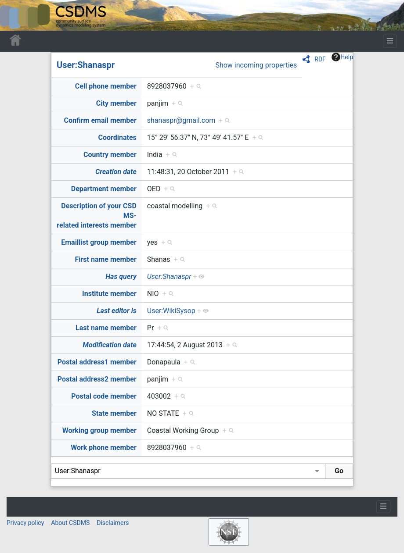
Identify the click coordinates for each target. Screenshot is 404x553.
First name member (105, 259)
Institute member (109, 293)
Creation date (116, 172)
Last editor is (117, 311)
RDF (320, 59)
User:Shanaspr (86, 65)
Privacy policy (25, 522)
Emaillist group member (99, 242)
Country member (110, 154)
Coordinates (117, 137)
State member (114, 413)
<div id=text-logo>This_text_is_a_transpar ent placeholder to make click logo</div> (14, 15)
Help (342, 57)
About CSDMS (70, 522)
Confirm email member (100, 120)
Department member (104, 189)
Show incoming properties (256, 65)
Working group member (99, 430)
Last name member (106, 328)
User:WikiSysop (171, 311)
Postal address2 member (97, 379)
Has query (121, 276)
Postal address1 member (97, 362)
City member (116, 103)
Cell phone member (106, 86)
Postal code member (104, 396)
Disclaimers (113, 522)
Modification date (109, 345)
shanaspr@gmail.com (181, 120)
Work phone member (104, 447)
